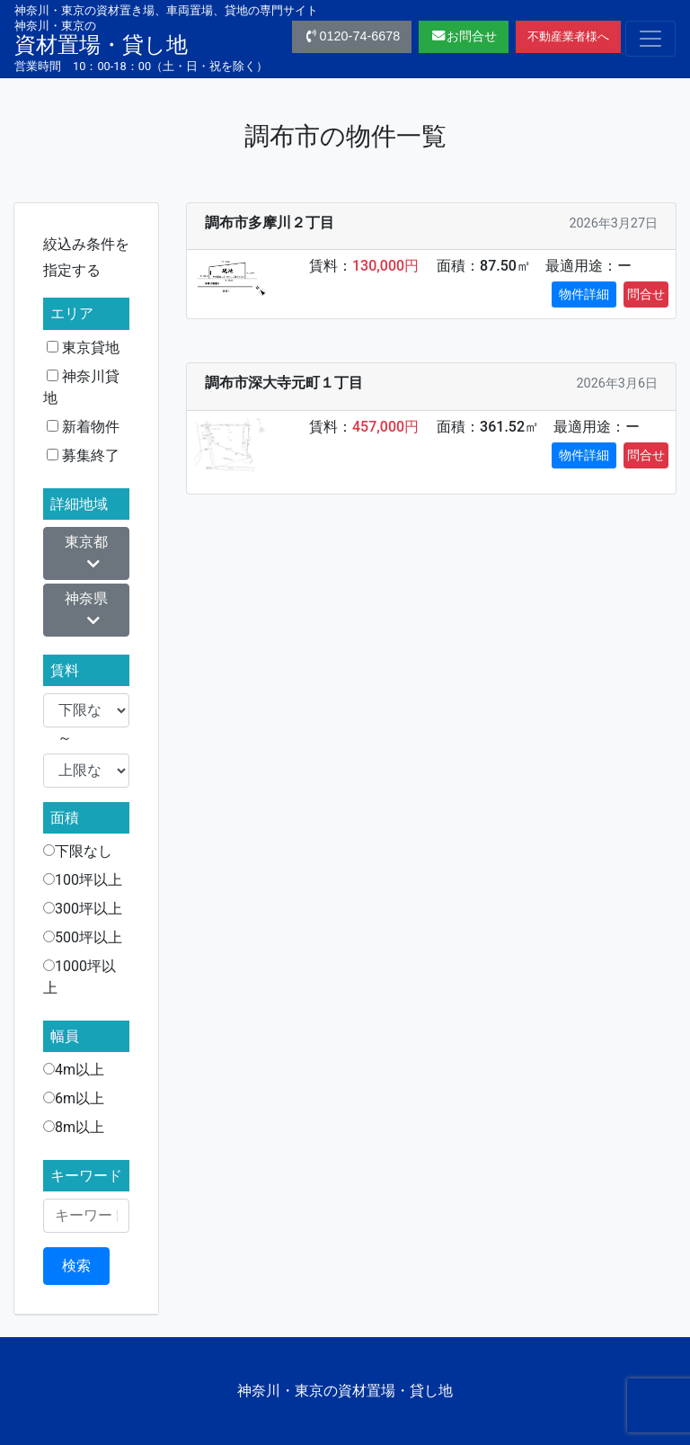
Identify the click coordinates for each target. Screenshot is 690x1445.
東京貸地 (83, 347)
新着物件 (83, 426)
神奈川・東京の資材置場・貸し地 (345, 1390)
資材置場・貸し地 (101, 38)
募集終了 (83, 455)
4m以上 (73, 1069)
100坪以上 (82, 879)
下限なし (77, 851)
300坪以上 (82, 908)
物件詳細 (584, 294)
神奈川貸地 (81, 387)
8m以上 (73, 1127)
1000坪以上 (79, 977)
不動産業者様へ (568, 36)
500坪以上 (82, 937)
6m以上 (73, 1098)
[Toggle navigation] (650, 39)
